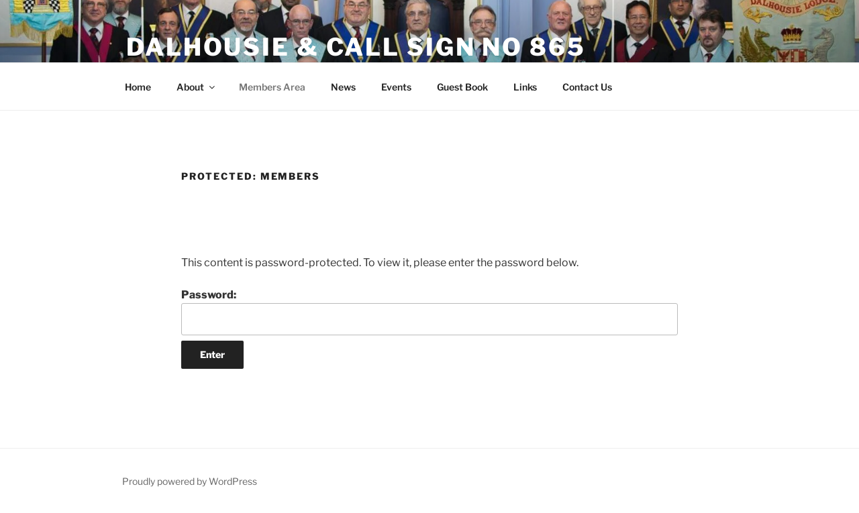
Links (525, 87)
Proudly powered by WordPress (189, 481)
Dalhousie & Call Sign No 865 (356, 47)
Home (138, 87)
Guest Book (462, 87)
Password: (429, 311)
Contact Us (587, 87)
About (196, 87)
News (343, 87)
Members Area (272, 87)
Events (396, 87)
